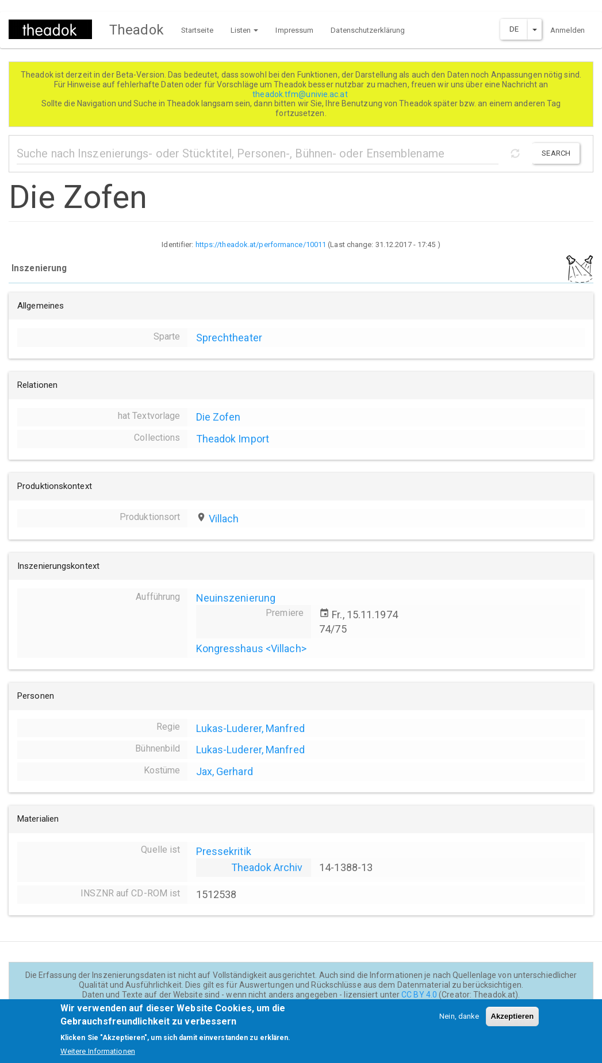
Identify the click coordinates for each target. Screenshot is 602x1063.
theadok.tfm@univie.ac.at (301, 94)
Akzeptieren (512, 1023)
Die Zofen (218, 417)
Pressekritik (223, 851)
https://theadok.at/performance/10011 (261, 244)
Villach (224, 519)
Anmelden (567, 30)
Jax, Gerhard (224, 771)
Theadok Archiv (266, 867)
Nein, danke (459, 1023)
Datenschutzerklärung (368, 30)
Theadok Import (232, 439)
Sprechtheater (229, 338)
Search (556, 153)
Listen (245, 30)
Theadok (136, 30)
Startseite (197, 30)
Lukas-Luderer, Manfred (250, 728)
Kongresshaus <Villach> (251, 648)
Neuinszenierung (236, 598)
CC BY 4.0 (419, 994)
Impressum (294, 30)
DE (514, 29)
